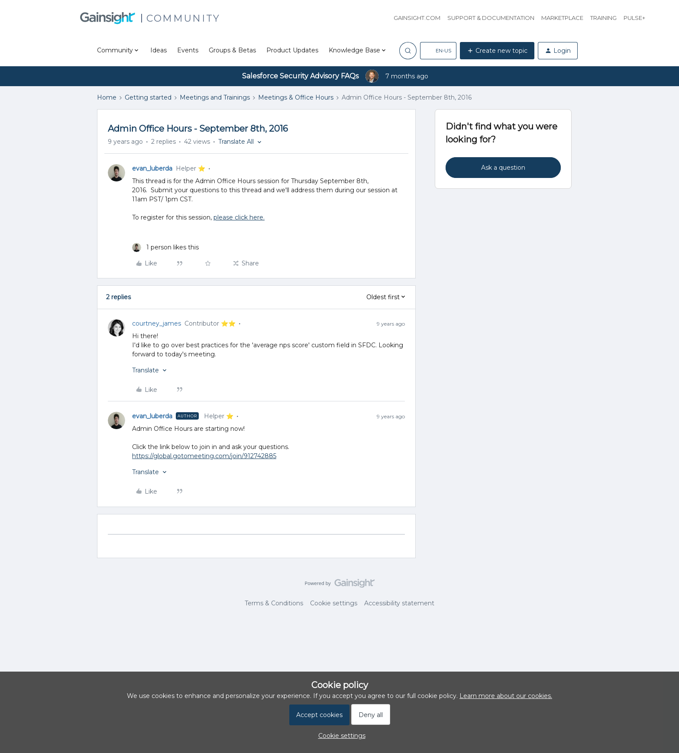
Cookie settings (333, 603)
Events (187, 50)
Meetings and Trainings (215, 97)
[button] (438, 50)
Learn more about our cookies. (505, 696)
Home (106, 97)
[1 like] (165, 247)
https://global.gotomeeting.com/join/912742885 (204, 456)
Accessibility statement (399, 603)
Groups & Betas (232, 50)
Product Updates (292, 50)
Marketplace (562, 17)
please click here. (239, 217)
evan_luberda (152, 168)
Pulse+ (634, 17)
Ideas (158, 50)
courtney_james (156, 323)
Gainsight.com (417, 17)
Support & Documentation (490, 17)
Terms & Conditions (274, 603)
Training (603, 17)
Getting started (148, 97)
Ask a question (503, 167)
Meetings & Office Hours (295, 97)
